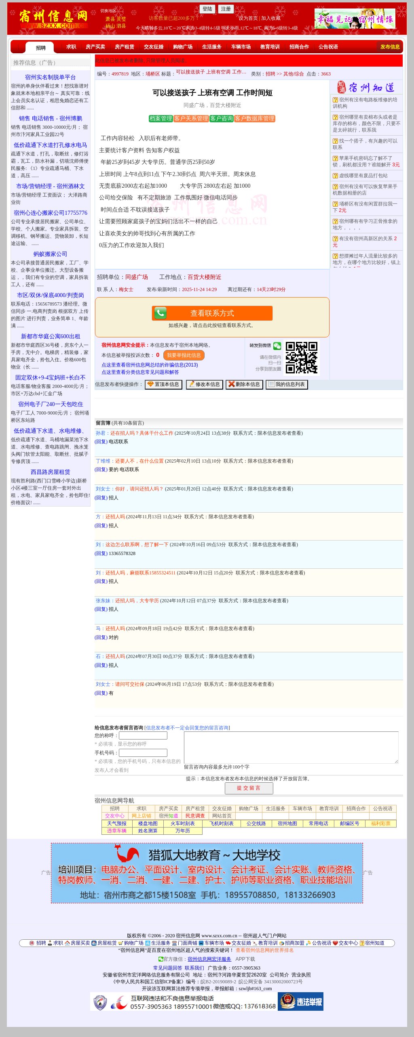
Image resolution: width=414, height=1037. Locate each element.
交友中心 (115, 816)
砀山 (110, 26)
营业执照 (301, 975)
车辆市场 (241, 47)
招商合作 (299, 47)
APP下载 (245, 959)
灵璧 (121, 19)
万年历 (182, 831)
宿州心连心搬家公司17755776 (50, 213)
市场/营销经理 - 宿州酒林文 (50, 186)
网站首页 (222, 816)
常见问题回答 (167, 968)
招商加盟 (294, 943)
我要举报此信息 (184, 355)
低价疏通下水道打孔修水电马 (50, 145)
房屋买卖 (80, 943)
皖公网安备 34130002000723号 (271, 982)
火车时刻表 (183, 823)
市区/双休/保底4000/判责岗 (50, 295)
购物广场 (182, 47)
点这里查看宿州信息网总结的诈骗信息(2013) (149, 365)
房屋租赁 (107, 943)
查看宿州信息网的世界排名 (265, 950)
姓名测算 (148, 831)
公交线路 (256, 823)
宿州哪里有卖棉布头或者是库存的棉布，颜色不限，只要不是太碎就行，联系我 (367, 123)
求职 (71, 47)
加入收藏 (271, 18)
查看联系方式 (212, 313)
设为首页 (248, 18)
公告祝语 (328, 47)
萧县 (110, 19)
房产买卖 (95, 47)
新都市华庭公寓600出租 (50, 336)
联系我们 (194, 968)
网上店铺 (141, 816)
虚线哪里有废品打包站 (363, 175)
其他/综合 (293, 74)
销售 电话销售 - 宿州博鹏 (50, 118)
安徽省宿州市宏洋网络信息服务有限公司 (146, 975)
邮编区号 (349, 823)
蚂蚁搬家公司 (51, 254)
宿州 (168, 816)
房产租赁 (124, 47)
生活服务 (212, 47)
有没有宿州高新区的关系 (366, 238)
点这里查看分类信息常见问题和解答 (140, 372)
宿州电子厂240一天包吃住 (50, 404)
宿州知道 (374, 943)
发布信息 (390, 47)
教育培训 (270, 47)
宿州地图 (287, 823)
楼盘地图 (148, 823)
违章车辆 (117, 831)
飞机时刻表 (221, 823)
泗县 (121, 26)
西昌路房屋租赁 (50, 472)
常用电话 (318, 823)
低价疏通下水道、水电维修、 (50, 431)
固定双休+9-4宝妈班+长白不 (50, 378)
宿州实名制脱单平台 (50, 77)
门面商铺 (187, 943)
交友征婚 (153, 47)
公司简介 (279, 975)
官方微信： (195, 959)
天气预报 (117, 823)
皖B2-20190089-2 (218, 982)
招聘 (41, 48)
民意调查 (195, 816)
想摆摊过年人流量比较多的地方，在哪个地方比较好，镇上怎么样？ (367, 262)
